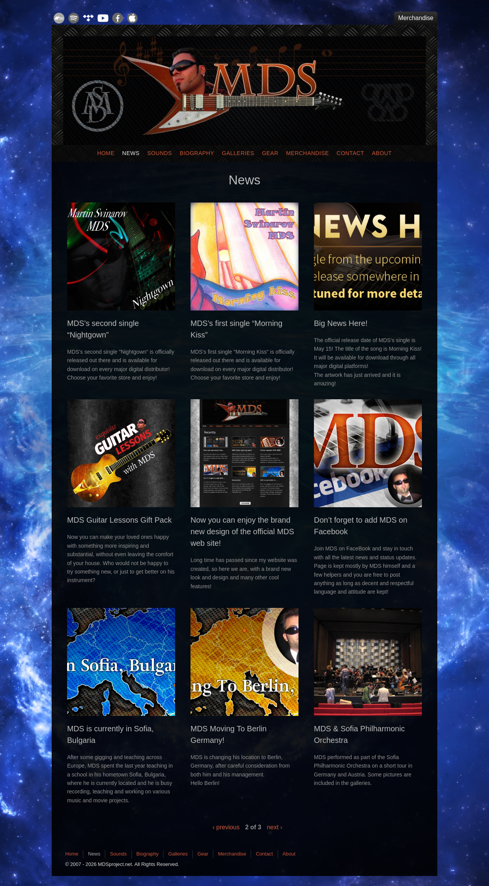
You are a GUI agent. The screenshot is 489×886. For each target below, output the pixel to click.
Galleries (238, 153)
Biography (197, 153)
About (382, 153)
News (131, 153)
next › (274, 827)
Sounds (159, 153)
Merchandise (415, 18)
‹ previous (225, 827)
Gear (270, 153)
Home (106, 153)
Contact (350, 153)
